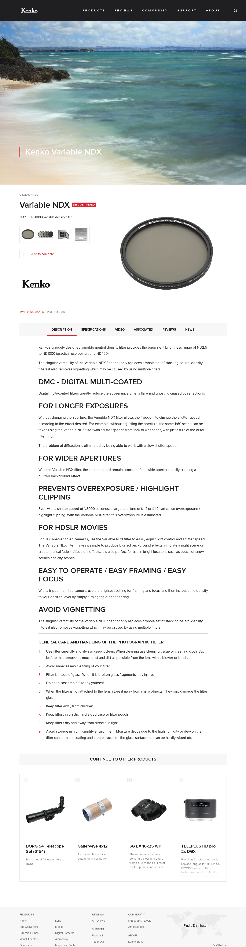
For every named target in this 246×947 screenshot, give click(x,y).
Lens (58, 920)
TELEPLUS (98, 941)
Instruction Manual (31, 312)
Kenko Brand (135, 941)
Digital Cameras (64, 933)
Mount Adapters (28, 939)
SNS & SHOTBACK (139, 920)
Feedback (98, 935)
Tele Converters (28, 927)
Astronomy (61, 939)
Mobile (59, 927)
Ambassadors (136, 927)
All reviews (98, 920)
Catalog (24, 194)
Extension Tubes (28, 933)
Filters (34, 194)
